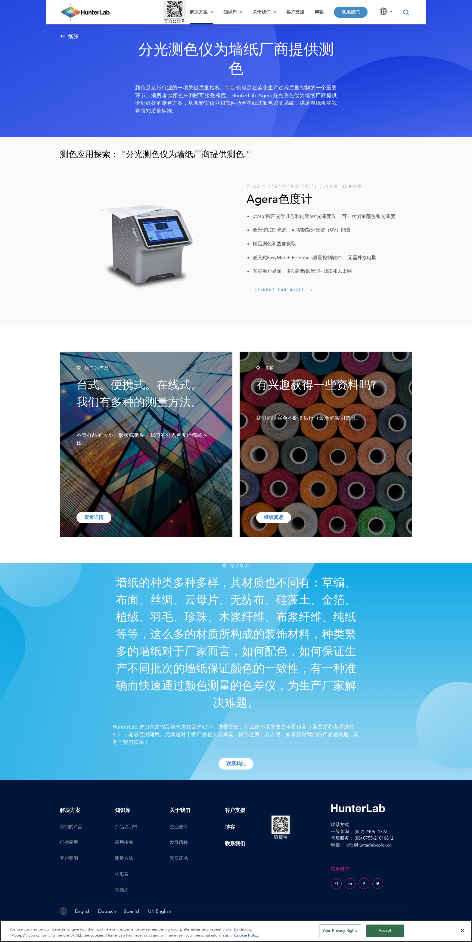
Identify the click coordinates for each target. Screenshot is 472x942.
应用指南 (124, 842)
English (83, 911)
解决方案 (199, 12)
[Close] (462, 930)
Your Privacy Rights (340, 930)
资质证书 (179, 858)
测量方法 (124, 858)
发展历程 (179, 842)
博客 (319, 12)
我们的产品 (71, 827)
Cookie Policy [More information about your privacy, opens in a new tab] (246, 935)
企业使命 (179, 827)
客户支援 (295, 12)
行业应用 (69, 842)
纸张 (69, 36)
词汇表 (122, 874)
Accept (385, 930)
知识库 (230, 12)
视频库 (122, 890)
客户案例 (69, 858)
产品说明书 (126, 827)
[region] (236, 931)
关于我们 (262, 12)
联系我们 (351, 12)
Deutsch (107, 911)
